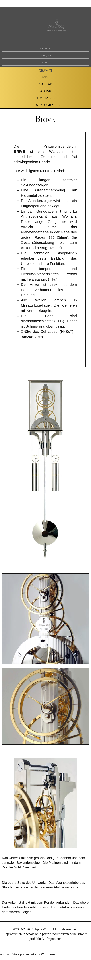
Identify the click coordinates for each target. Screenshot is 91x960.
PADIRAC (46, 91)
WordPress (48, 954)
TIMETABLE (45, 98)
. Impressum (52, 939)
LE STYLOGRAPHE (45, 105)
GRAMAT (45, 70)
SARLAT (45, 84)
